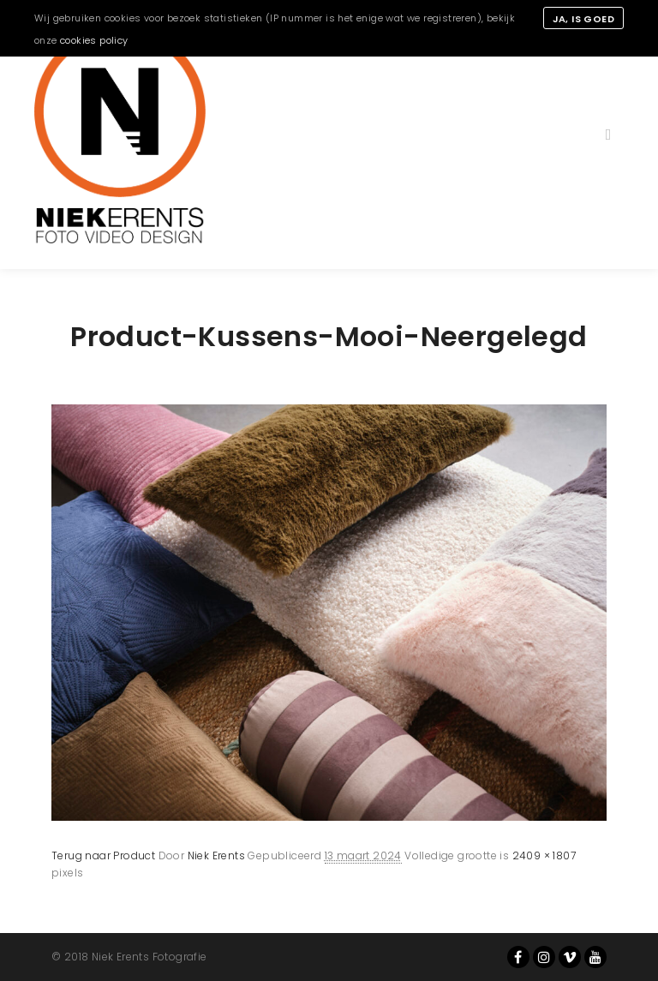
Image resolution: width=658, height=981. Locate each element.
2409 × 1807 (544, 855)
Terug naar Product (103, 855)
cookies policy (94, 40)
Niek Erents (216, 855)
